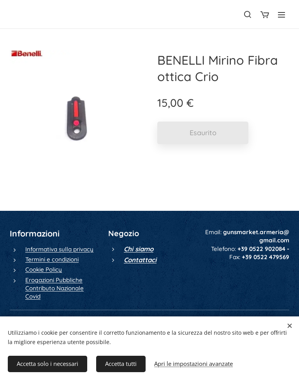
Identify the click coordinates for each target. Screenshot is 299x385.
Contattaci (140, 260)
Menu (281, 14)
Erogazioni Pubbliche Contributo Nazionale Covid (54, 288)
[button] (247, 14)
